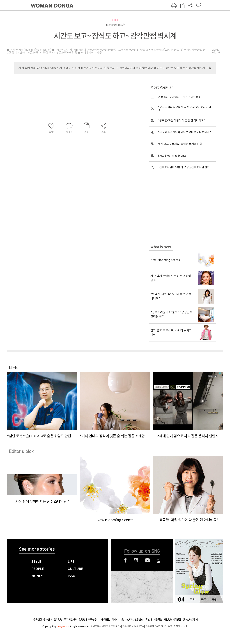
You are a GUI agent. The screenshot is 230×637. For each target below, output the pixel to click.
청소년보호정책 (190, 619)
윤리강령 (58, 619)
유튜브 (147, 560)
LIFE (115, 20)
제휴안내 (147, 619)
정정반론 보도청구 (87, 619)
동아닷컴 (105, 619)
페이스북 (125, 560)
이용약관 (157, 619)
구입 (215, 599)
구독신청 (37, 619)
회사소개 (116, 619)
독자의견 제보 (70, 619)
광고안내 (47, 619)
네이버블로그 (158, 560)
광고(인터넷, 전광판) (132, 619)
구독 (203, 599)
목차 (192, 599)
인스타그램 (136, 560)
